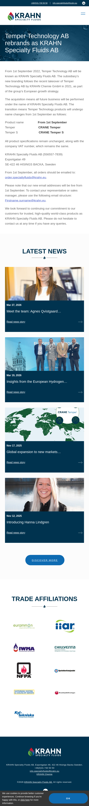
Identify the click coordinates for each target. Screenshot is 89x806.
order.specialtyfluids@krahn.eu (25, 177)
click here (25, 800)
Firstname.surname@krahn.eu (25, 200)
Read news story (16, 321)
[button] (81, 14)
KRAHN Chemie (45, 774)
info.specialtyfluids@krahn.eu (65, 3)
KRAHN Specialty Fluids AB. (38, 782)
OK (68, 798)
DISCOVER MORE (45, 560)
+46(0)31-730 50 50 (39, 3)
